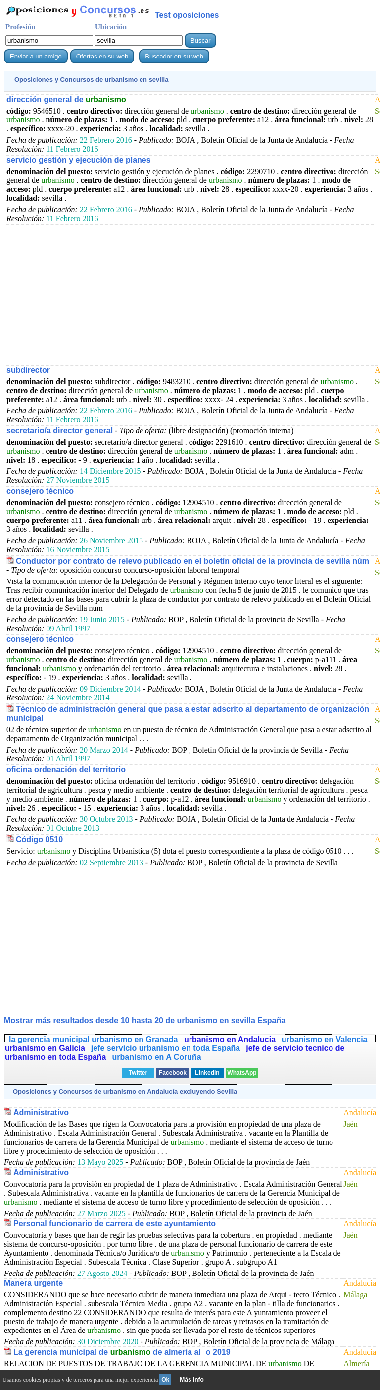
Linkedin (207, 1072)
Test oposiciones (187, 15)
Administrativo (41, 1112)
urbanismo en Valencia (324, 1039)
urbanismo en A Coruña (156, 1057)
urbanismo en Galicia (45, 1048)
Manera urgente (33, 1283)
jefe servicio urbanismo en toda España (165, 1048)
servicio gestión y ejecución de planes (78, 160)
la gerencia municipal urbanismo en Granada (94, 1039)
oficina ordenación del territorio (66, 769)
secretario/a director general (59, 430)
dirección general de (66, 99)
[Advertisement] (190, 294)
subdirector (28, 370)
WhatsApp (241, 1072)
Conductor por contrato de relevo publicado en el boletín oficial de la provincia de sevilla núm (192, 561)
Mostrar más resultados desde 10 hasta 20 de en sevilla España (144, 1020)
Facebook (173, 1072)
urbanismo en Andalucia (230, 1039)
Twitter (138, 1072)
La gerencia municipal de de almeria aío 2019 (122, 1352)
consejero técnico (40, 491)
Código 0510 (39, 839)
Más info (192, 1379)
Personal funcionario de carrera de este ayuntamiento (114, 1223)
